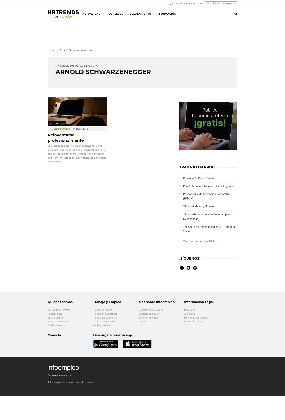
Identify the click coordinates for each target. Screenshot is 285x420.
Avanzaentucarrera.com (60, 375)
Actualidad (92, 13)
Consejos (116, 13)
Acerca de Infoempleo (59, 310)
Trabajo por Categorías (105, 317)
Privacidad (189, 310)
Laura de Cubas (62, 129)
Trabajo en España (102, 310)
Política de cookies (194, 321)
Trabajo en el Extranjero (105, 314)
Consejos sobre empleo (151, 310)
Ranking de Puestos (103, 325)
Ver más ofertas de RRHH (198, 241)
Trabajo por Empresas (104, 321)
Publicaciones (55, 314)
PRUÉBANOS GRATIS (221, 3)
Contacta (143, 321)
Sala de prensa (55, 317)
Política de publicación (195, 317)
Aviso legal (189, 314)
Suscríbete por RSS (148, 317)
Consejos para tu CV (149, 314)
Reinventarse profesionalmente (66, 138)
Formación (167, 13)
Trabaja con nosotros (59, 321)
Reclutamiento (139, 13)
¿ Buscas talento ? (184, 3)
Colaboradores (55, 325)
